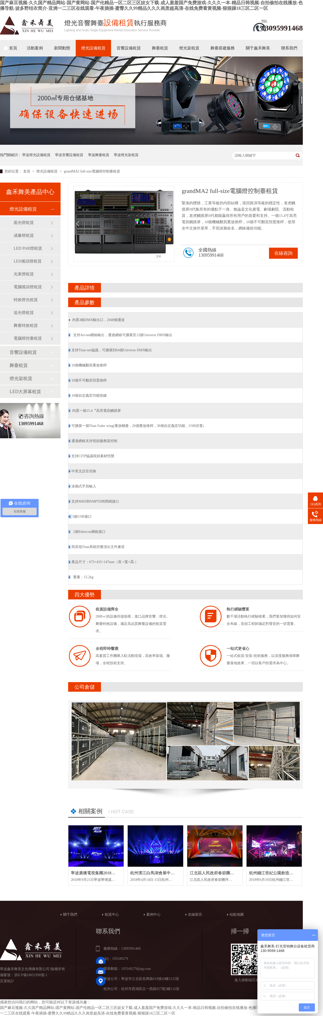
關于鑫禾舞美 (258, 48)
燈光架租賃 (189, 48)
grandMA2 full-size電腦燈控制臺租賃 (92, 171)
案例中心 (153, 914)
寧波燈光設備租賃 (36, 155)
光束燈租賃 (24, 274)
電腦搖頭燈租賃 (28, 287)
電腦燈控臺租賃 (28, 338)
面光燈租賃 (24, 222)
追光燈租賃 (24, 312)
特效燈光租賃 (26, 300)
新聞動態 (62, 48)
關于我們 (70, 914)
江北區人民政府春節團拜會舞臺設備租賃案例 (230, 873)
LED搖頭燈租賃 (28, 261)
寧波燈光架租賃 (126, 155)
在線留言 (195, 914)
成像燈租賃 (24, 235)
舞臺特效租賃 (26, 325)
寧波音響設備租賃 (69, 155)
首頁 (13, 48)
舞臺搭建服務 (222, 48)
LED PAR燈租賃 (28, 248)
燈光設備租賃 (93, 48)
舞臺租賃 (160, 48)
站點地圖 (237, 914)
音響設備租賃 (129, 48)
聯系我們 (289, 48)
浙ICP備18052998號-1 (30, 975)
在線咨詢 (283, 253)
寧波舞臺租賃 (98, 155)
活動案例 (35, 48)
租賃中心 (112, 914)
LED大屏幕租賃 (25, 391)
